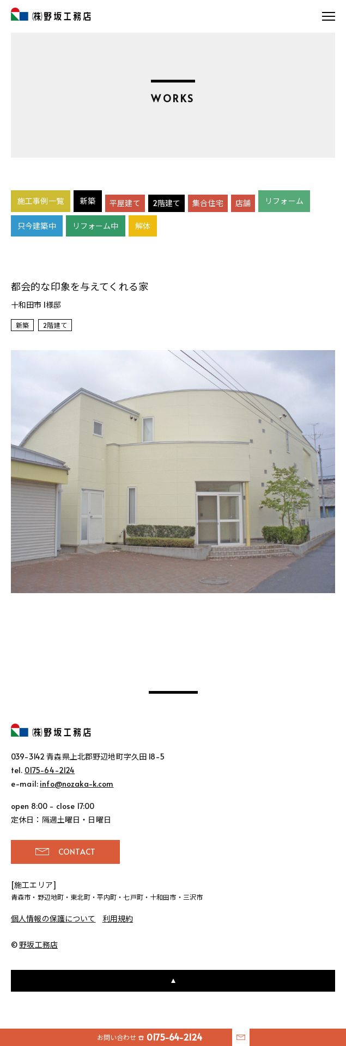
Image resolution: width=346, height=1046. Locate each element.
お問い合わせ (150, 1037)
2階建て (167, 203)
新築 (87, 201)
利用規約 (117, 918)
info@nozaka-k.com (76, 784)
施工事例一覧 (40, 201)
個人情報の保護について (53, 918)
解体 (142, 226)
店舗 (243, 203)
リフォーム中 (95, 226)
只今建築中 (36, 226)
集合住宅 (207, 203)
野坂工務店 (51, 14)
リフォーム (284, 201)
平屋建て (125, 203)
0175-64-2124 (50, 770)
